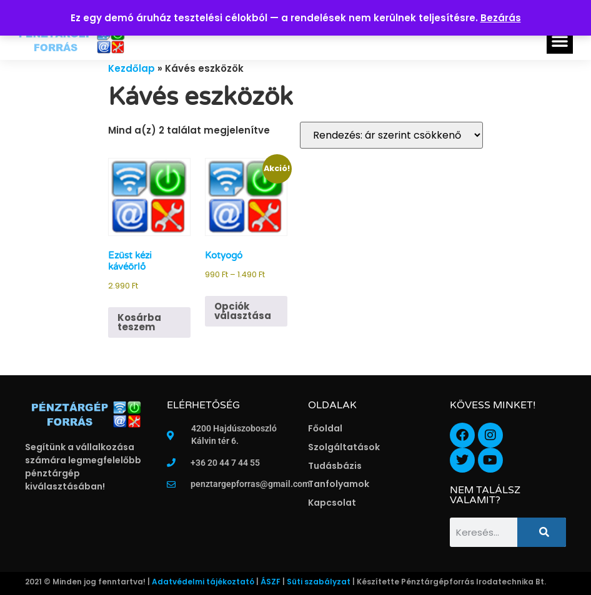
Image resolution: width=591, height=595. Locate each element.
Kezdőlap (131, 68)
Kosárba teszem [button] (139, 322)
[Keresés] (541, 532)
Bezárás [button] (500, 17)
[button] (560, 40)
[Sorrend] (391, 135)
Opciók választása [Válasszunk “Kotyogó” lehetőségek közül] (242, 311)
